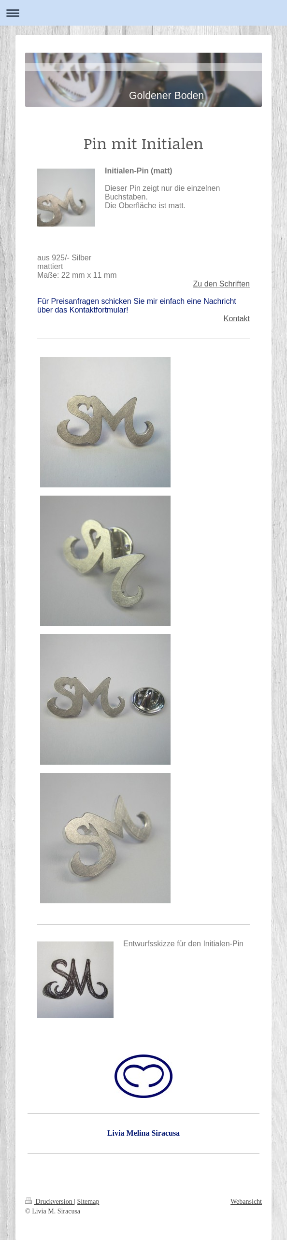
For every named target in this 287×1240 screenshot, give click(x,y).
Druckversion (49, 1201)
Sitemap (88, 1201)
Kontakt (237, 318)
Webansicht (246, 1201)
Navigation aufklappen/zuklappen (143, 12)
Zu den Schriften (221, 284)
